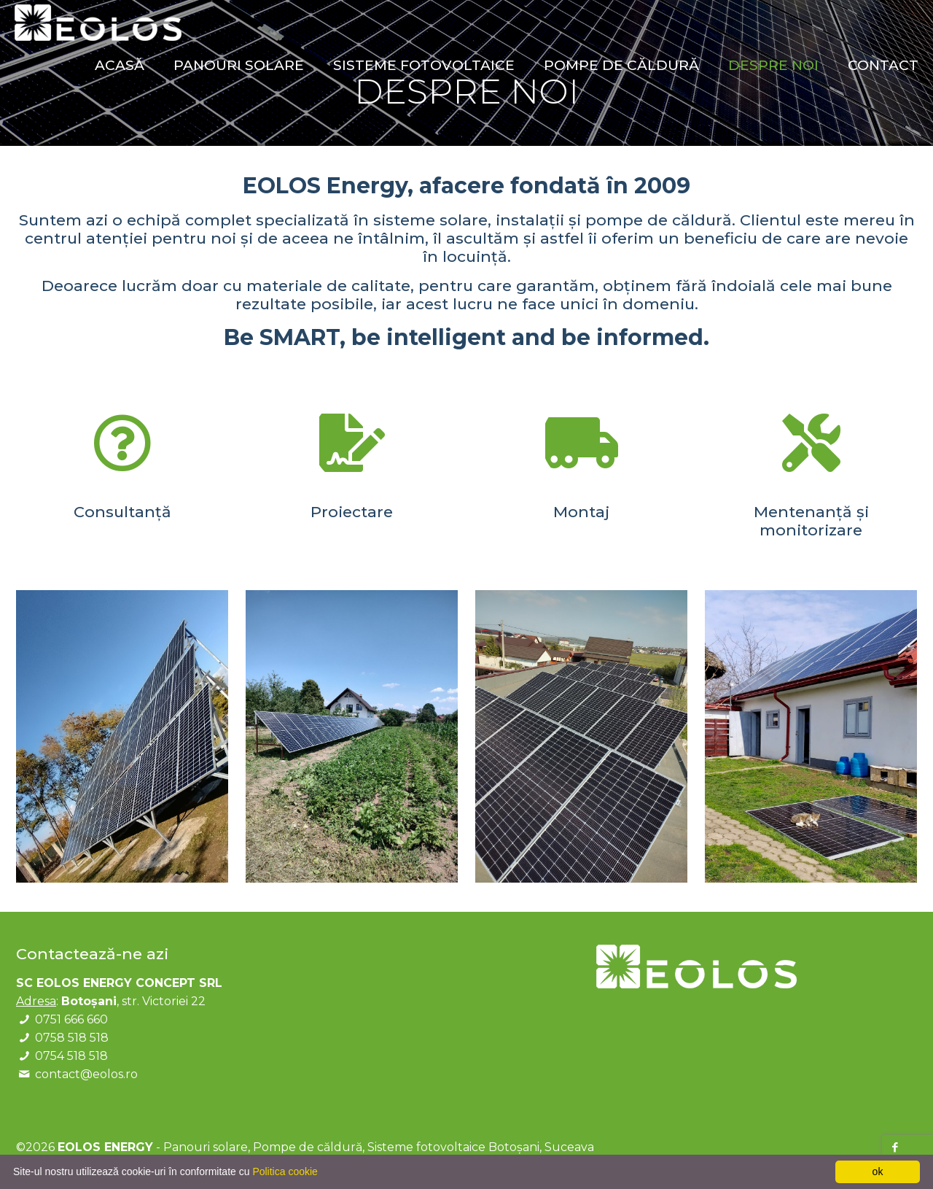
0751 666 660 (71, 1019)
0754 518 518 (71, 1056)
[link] (122, 736)
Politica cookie (285, 1171)
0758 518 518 (72, 1038)
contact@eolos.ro (86, 1074)
